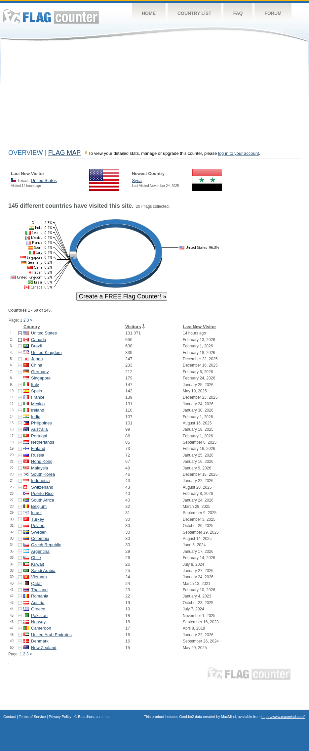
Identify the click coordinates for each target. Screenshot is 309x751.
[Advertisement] (154, 96)
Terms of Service (32, 717)
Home (149, 13)
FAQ (238, 13)
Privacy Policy (60, 717)
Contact (9, 717)
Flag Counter (51, 16)
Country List (194, 13)
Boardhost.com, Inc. (94, 717)
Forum (272, 13)
